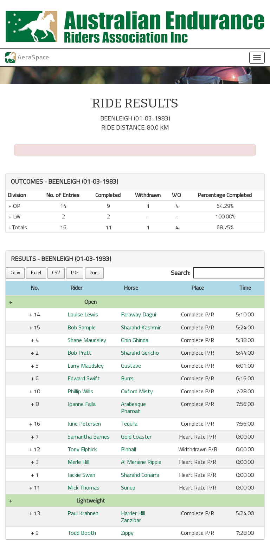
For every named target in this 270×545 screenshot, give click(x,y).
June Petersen (84, 423)
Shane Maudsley (87, 340)
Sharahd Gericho (140, 352)
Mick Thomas (83, 487)
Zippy (127, 532)
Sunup (128, 487)
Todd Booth (82, 532)
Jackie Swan (81, 475)
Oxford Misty (137, 391)
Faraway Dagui (138, 314)
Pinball (128, 449)
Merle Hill (78, 462)
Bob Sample (82, 327)
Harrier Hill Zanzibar (133, 516)
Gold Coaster (136, 436)
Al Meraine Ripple (141, 462)
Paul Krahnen (83, 513)
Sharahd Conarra (140, 475)
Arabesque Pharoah (133, 407)
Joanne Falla (82, 404)
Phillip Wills (80, 391)
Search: (217, 272)
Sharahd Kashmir (141, 327)
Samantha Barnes (89, 436)
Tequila (129, 423)
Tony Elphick (82, 449)
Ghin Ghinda (134, 340)
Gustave (131, 365)
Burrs (127, 378)
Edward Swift (84, 378)
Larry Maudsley (86, 365)
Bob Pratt (79, 352)
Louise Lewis (83, 314)
